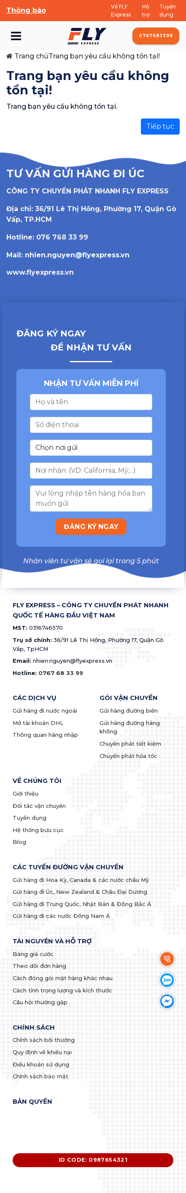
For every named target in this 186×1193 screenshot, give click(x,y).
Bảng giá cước (33, 954)
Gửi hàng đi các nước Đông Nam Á (61, 915)
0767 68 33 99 (60, 673)
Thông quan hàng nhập (45, 734)
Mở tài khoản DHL (38, 722)
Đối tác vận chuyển (39, 805)
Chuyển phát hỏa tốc (128, 755)
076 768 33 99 (62, 237)
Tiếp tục (160, 126)
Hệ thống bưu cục (38, 830)
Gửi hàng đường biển (129, 710)
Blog (19, 841)
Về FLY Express (121, 10)
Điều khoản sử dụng (41, 1064)
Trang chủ (27, 56)
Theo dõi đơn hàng (39, 965)
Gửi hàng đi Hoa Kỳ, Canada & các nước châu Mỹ (81, 879)
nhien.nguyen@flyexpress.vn (77, 255)
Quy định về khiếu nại (42, 1052)
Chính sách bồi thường (44, 1039)
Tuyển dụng (167, 10)
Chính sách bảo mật (40, 1076)
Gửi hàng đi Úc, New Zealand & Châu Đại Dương (80, 891)
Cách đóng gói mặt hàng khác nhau (63, 978)
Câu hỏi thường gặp (40, 1002)
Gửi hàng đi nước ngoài (45, 710)
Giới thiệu (25, 793)
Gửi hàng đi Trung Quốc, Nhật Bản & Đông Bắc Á (82, 904)
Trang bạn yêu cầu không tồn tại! (104, 56)
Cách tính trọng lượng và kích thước (62, 990)
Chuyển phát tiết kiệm (130, 743)
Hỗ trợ (146, 10)
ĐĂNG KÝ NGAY (91, 527)
